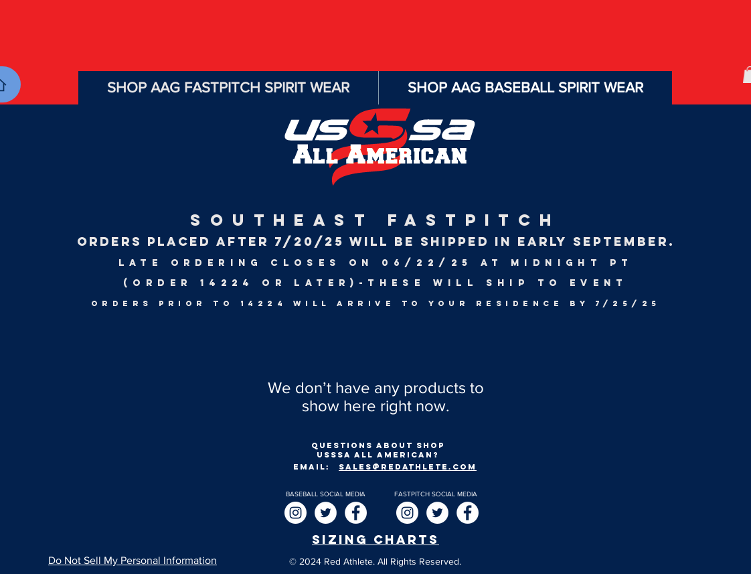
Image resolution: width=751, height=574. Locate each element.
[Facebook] (356, 513)
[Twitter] (326, 513)
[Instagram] (295, 513)
